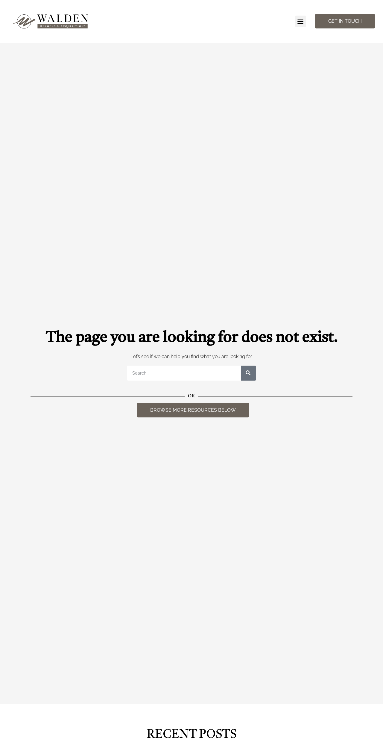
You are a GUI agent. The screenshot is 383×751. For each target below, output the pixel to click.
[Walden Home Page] (51, 21)
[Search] (248, 373)
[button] (300, 21)
